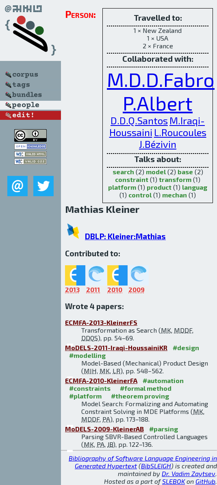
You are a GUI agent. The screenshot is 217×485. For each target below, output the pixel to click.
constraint (131, 179)
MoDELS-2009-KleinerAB (104, 429)
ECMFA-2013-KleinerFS (101, 322)
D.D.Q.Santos (139, 120)
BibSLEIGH (156, 466)
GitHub (205, 481)
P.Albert (158, 103)
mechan (174, 195)
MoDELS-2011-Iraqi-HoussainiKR (116, 347)
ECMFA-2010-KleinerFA (101, 380)
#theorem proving (140, 396)
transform (175, 179)
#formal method (145, 388)
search (123, 171)
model (156, 171)
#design (186, 347)
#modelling (87, 355)
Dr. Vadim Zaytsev (188, 473)
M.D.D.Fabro (161, 79)
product (159, 187)
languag (194, 187)
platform (122, 187)
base (185, 171)
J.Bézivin (157, 144)
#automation (163, 380)
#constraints (90, 388)
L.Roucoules (180, 132)
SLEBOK (173, 481)
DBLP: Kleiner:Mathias (125, 236)
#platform (85, 396)
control (140, 195)
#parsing (163, 429)
